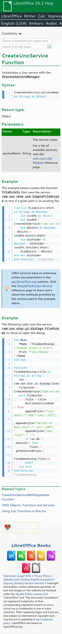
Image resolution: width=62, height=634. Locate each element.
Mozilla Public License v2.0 (32, 593)
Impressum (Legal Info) (17, 575)
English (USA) (14, 23)
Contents (9, 33)
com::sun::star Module (42, 160)
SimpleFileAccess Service (34, 285)
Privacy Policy (42, 575)
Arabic (51, 23)
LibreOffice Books (31, 544)
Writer (30, 16)
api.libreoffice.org (24, 281)
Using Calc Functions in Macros (24, 510)
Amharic (36, 23)
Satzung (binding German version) (23, 582)
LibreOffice (11, 16)
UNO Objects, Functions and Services (28, 504)
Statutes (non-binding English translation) (28, 578)
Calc (42, 16)
